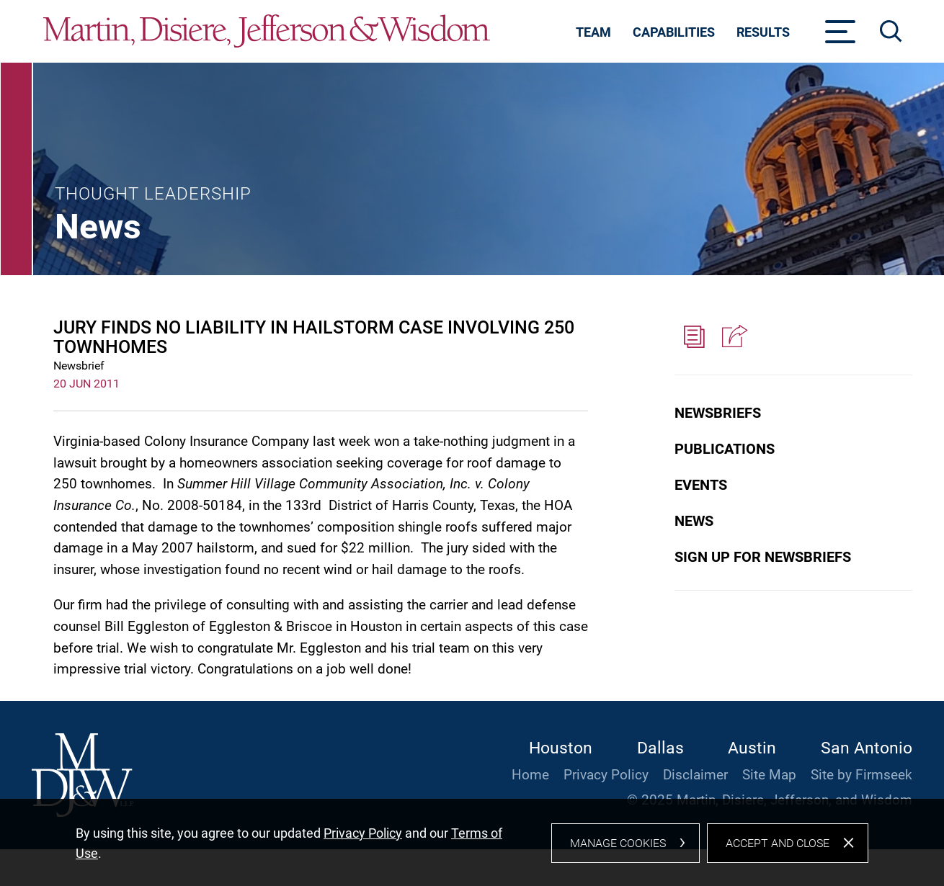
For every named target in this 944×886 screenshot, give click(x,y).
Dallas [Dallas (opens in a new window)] (660, 748)
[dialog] (472, 846)
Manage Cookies (618, 849)
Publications (724, 448)
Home (530, 775)
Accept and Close (777, 849)
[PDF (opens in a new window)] (693, 337)
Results (763, 32)
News (693, 520)
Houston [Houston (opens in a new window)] (560, 748)
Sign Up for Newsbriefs (762, 556)
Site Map (769, 775)
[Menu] (840, 36)
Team (593, 32)
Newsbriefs (717, 412)
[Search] (891, 31)
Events (700, 484)
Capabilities (674, 32)
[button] (732, 337)
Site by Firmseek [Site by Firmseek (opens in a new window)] (861, 775)
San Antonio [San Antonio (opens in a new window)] (866, 748)
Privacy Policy (606, 775)
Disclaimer (695, 775)
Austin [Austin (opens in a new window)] (752, 748)
